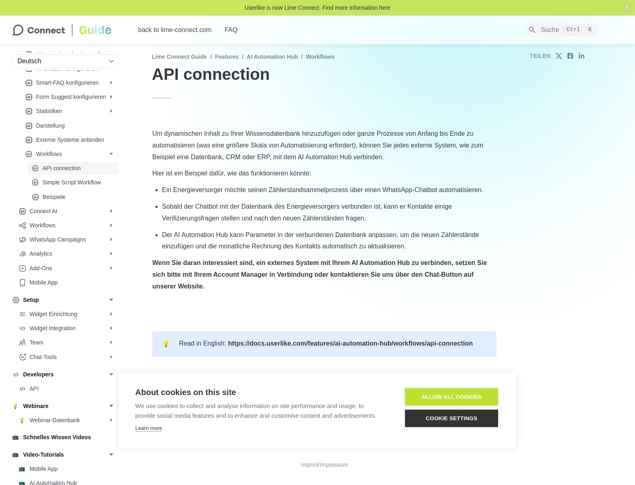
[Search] (562, 30)
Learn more (148, 428)
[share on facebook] (570, 56)
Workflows (320, 56)
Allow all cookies (452, 397)
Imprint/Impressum (324, 464)
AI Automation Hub (272, 56)
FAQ (230, 29)
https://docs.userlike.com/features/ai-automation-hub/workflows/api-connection (350, 343)
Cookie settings (451, 418)
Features (227, 56)
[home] (68, 30)
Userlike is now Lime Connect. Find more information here (317, 7)
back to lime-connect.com (174, 29)
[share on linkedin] (581, 56)
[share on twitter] (559, 56)
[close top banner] (627, 8)
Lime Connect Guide (179, 56)
